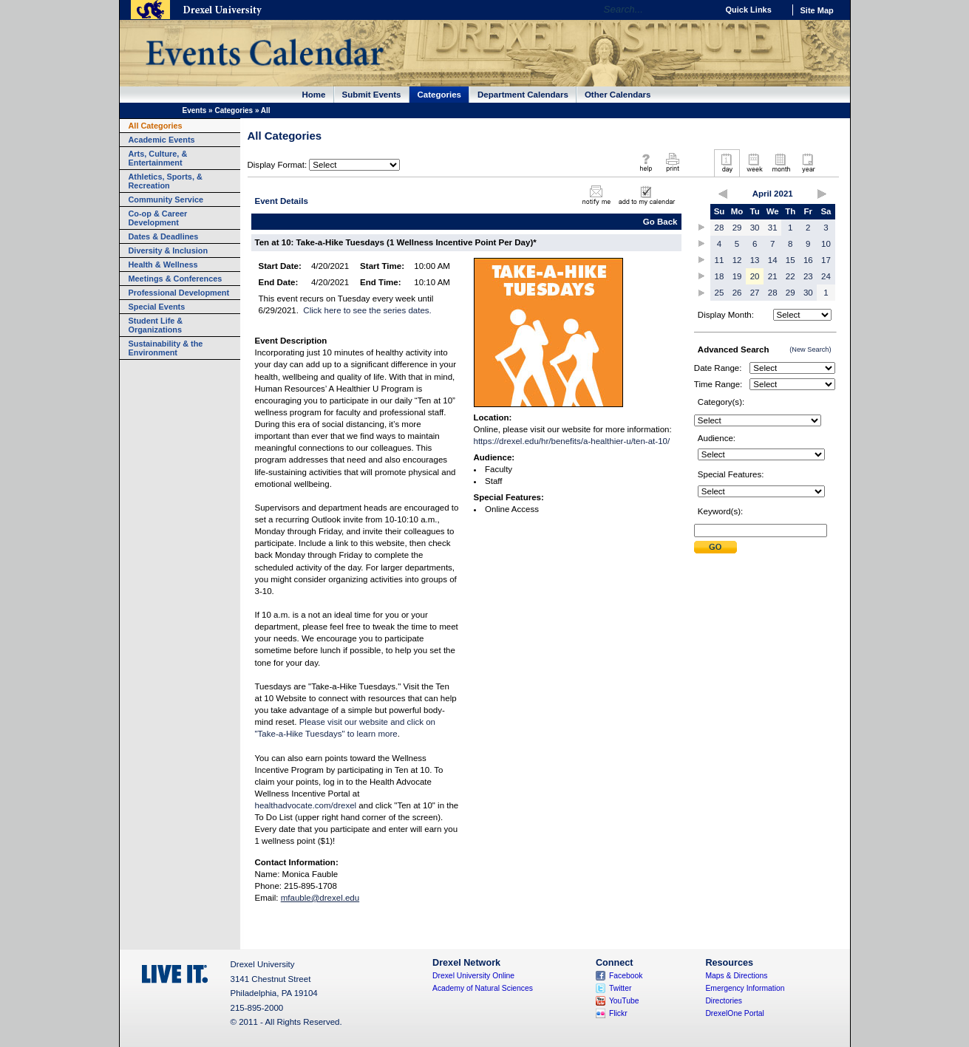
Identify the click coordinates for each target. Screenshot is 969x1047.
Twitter (620, 988)
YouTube (624, 1001)
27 (755, 292)
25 (719, 292)
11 (719, 260)
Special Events (157, 306)
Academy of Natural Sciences (482, 988)
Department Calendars (522, 94)
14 (773, 260)
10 (826, 243)
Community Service (166, 199)
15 (790, 260)
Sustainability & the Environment (166, 348)
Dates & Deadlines (164, 236)
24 (826, 276)
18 (719, 276)
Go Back (660, 221)
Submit (715, 547)
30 (755, 227)
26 (737, 292)
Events (195, 110)
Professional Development (179, 292)
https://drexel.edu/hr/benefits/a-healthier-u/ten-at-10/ (572, 441)
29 (737, 227)
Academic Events (162, 139)
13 (755, 260)
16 (808, 260)
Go (702, 9)
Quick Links (749, 9)
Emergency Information (744, 988)
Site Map (817, 10)
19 (737, 276)
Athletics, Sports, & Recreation (166, 181)
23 (808, 276)
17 (826, 260)
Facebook (626, 976)
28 (719, 227)
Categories (440, 94)
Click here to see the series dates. (367, 310)
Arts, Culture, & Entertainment (158, 158)
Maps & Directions (736, 976)
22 (790, 276)
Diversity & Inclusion (168, 250)
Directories (723, 1001)
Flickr (618, 1013)
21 (773, 276)
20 (755, 276)
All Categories (156, 125)
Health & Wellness (163, 264)
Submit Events (371, 94)
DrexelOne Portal (734, 1013)
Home (314, 94)
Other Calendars (618, 94)
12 (737, 260)
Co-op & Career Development (158, 218)
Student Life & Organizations (156, 325)
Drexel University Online (473, 976)
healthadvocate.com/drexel (306, 805)
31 (773, 227)
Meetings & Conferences (175, 278)
